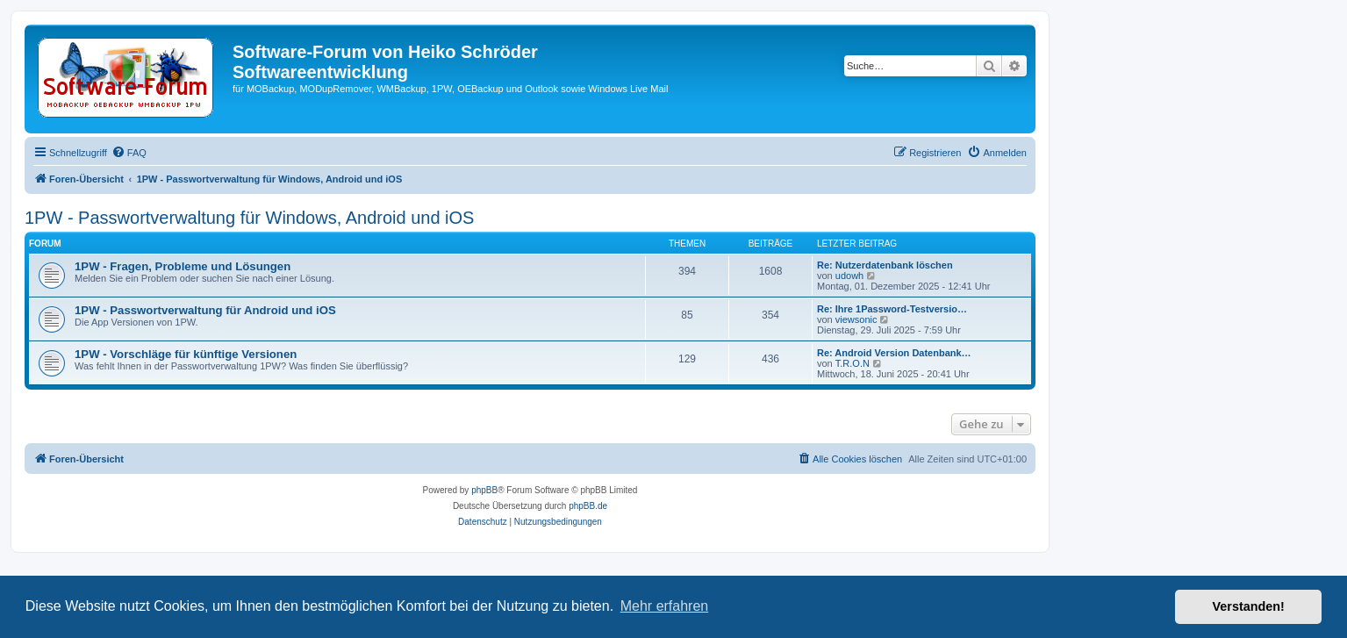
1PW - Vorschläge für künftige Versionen (186, 354)
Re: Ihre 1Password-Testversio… (892, 309)
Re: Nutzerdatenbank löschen (885, 265)
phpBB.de (588, 506)
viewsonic (856, 319)
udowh (849, 275)
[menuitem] (129, 152)
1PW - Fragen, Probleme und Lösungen (182, 266)
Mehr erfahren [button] (664, 606)
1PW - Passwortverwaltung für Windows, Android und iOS (249, 217)
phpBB (484, 490)
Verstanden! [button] (1249, 606)
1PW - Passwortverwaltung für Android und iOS (205, 310)
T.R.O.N (852, 363)
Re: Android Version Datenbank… (894, 353)
